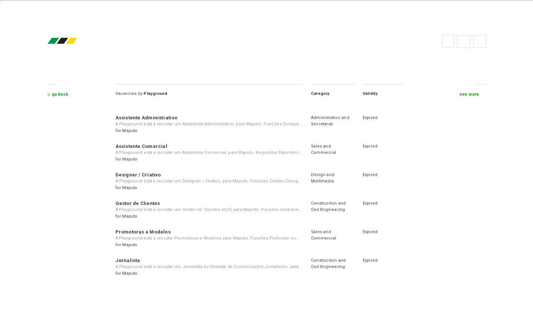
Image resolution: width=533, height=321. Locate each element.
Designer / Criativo (138, 175)
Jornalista (127, 260)
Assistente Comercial (141, 146)
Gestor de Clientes (137, 203)
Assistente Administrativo (146, 117)
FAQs (463, 41)
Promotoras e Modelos (143, 232)
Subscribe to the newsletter (479, 41)
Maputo (129, 130)
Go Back (60, 94)
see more (469, 94)
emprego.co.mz (73, 41)
